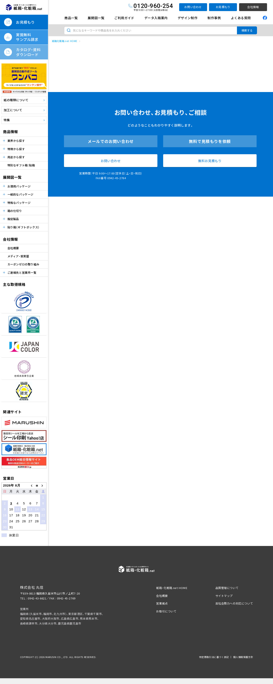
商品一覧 (71, 18)
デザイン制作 (188, 18)
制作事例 (214, 18)
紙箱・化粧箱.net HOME (171, 588)
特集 (7, 120)
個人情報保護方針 (243, 657)
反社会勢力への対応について (234, 603)
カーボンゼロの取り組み (23, 264)
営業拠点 (162, 603)
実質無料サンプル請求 (27, 37)
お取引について (166, 611)
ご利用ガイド (124, 18)
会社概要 (13, 248)
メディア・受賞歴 (18, 256)
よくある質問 (241, 18)
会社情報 (253, 7)
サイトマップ (224, 596)
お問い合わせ (193, 7)
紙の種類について (16, 100)
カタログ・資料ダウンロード (28, 52)
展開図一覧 (96, 18)
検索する (247, 30)
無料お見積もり (209, 160)
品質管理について (227, 588)
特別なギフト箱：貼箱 (21, 165)
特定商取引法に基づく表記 (214, 657)
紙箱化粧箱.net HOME (64, 41)
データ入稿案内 (156, 18)
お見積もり (223, 7)
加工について (13, 110)
